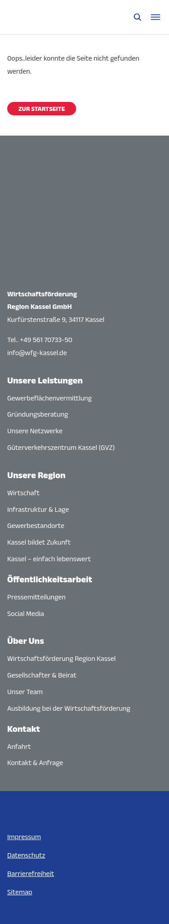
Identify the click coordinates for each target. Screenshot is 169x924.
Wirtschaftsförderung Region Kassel (61, 658)
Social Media (25, 613)
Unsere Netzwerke (35, 431)
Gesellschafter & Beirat (42, 675)
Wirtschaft (23, 493)
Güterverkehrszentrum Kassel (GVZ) (61, 447)
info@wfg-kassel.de (37, 352)
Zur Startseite (41, 108)
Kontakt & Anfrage (35, 762)
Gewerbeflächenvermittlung (49, 398)
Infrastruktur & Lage (38, 509)
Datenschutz (26, 855)
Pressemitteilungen (36, 597)
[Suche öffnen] (137, 17)
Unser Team (25, 691)
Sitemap (19, 892)
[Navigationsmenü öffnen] (155, 17)
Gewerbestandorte (35, 525)
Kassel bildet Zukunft (39, 542)
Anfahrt (19, 746)
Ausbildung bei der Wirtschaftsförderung (68, 708)
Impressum (24, 836)
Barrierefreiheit (30, 873)
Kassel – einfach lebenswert (49, 559)
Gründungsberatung (37, 414)
